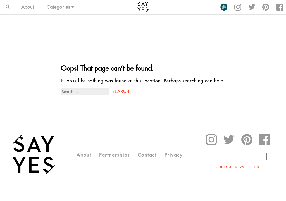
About (27, 7)
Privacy (174, 155)
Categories (60, 7)
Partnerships (114, 155)
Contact (147, 155)
